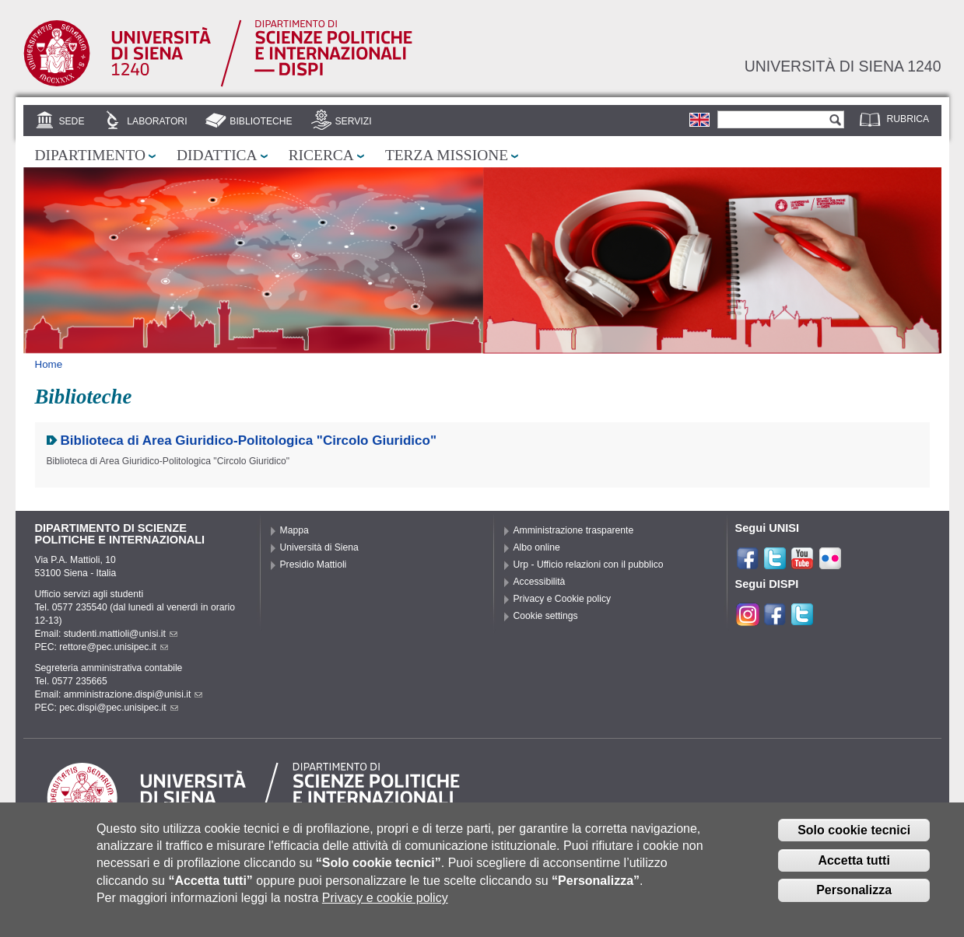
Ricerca (321, 155)
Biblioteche (261, 121)
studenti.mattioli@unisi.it (120, 633)
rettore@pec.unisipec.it (113, 647)
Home (49, 364)
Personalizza (854, 895)
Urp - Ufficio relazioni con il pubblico (589, 564)
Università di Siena (319, 547)
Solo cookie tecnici (853, 835)
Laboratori (157, 121)
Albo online (537, 547)
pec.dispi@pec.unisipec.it (118, 707)
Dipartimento (90, 155)
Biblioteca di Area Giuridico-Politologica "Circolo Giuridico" (249, 440)
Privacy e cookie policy (385, 903)
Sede (71, 121)
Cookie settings (546, 615)
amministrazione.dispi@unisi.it (133, 694)
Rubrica (908, 119)
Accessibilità (540, 581)
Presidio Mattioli (313, 564)
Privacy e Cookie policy (563, 598)
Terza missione (446, 155)
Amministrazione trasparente (574, 530)
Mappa (294, 530)
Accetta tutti (853, 865)
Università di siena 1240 (843, 66)
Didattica (217, 155)
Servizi (353, 121)
